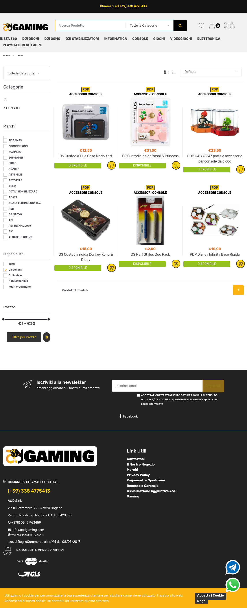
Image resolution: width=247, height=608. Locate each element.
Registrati (213, 386)
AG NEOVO (15, 214)
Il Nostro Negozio (141, 464)
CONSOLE (140, 39)
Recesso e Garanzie (143, 486)
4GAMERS (15, 151)
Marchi (132, 470)
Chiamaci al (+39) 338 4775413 (123, 6)
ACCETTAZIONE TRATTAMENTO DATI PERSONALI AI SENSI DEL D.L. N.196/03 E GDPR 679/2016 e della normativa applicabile (180, 399)
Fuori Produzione (20, 286)
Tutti (12, 264)
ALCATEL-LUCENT (20, 237)
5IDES (12, 163)
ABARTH (14, 168)
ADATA (13, 197)
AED (11, 208)
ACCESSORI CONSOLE (85, 94)
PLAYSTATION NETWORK (22, 45)
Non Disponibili (18, 281)
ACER (12, 186)
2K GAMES (15, 140)
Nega (201, 601)
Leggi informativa (152, 403)
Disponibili (15, 269)
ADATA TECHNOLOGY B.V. (25, 203)
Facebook (128, 416)
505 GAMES (16, 157)
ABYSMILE (15, 174)
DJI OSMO (52, 39)
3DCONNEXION (18, 146)
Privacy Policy (138, 475)
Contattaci (136, 459)
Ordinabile (15, 275)
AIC (11, 231)
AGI (11, 220)
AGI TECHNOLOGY (20, 225)
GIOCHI (159, 39)
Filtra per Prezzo (23, 337)
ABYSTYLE (15, 180)
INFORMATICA (115, 39)
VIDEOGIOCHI (181, 39)
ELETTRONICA (208, 39)
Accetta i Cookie (210, 595)
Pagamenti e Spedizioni (146, 480)
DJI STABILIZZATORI (82, 39)
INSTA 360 (8, 39)
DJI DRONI (30, 39)
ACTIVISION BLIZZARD (23, 191)
